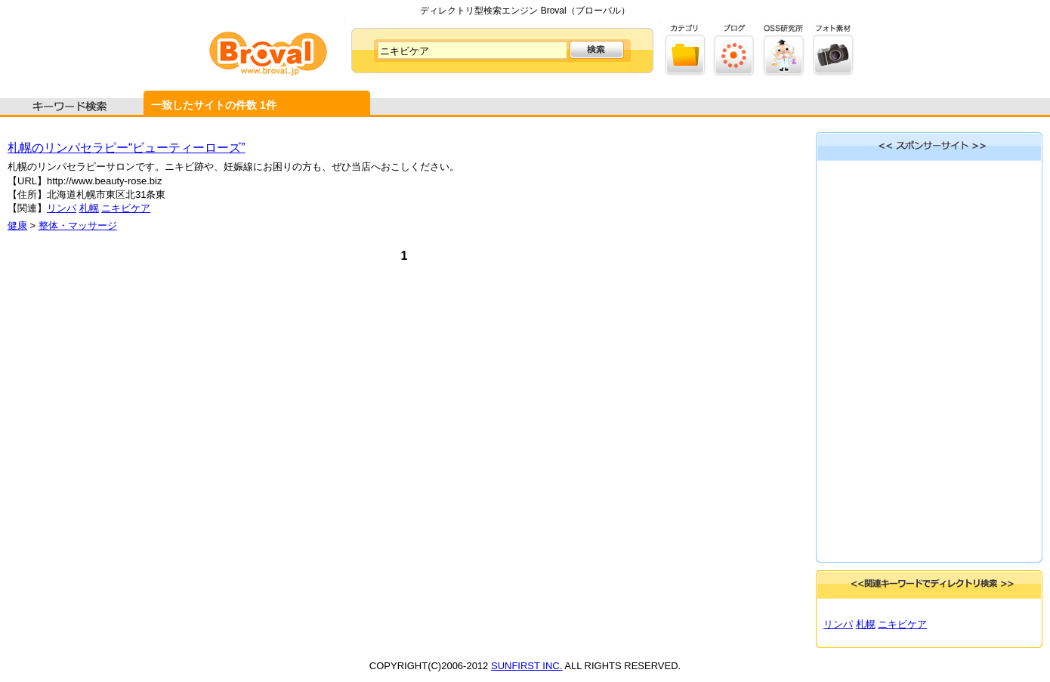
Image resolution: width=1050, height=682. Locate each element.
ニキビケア (125, 208)
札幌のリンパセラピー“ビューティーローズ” (127, 147)
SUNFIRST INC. (526, 665)
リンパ (61, 208)
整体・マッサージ (78, 225)
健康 (17, 225)
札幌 (89, 208)
